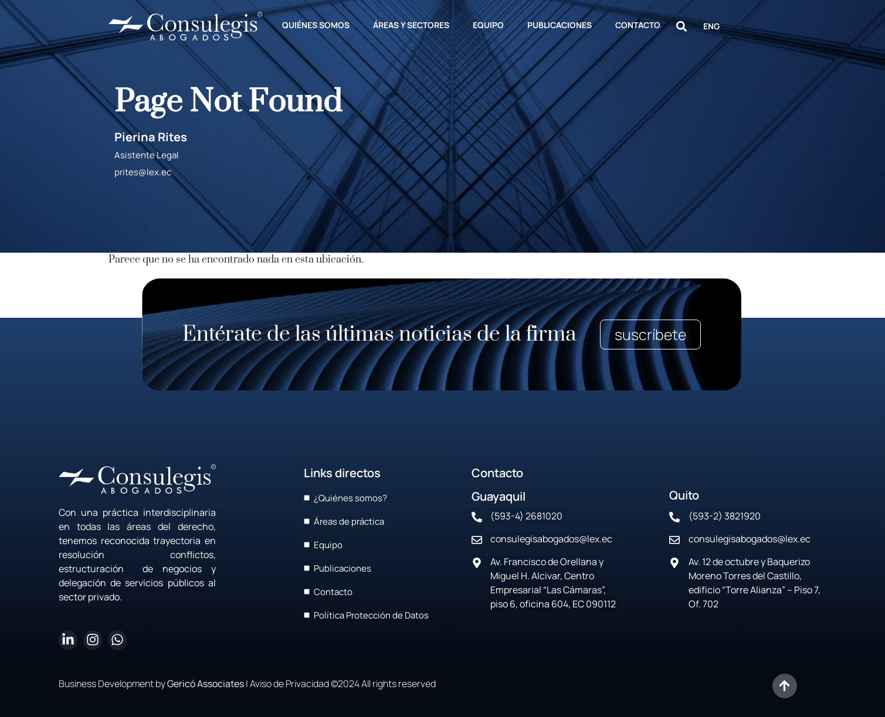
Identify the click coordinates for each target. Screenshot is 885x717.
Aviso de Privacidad (289, 683)
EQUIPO (488, 24)
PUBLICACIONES (559, 24)
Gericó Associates (205, 683)
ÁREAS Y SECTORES (411, 24)
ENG (711, 26)
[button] (681, 26)
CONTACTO (637, 24)
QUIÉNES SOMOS (316, 24)
